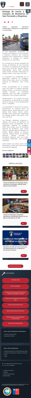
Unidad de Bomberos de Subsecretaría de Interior (15, 351)
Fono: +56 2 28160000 (8, 365)
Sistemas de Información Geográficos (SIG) (15, 299)
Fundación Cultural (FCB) (9, 334)
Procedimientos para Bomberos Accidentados (15, 318)
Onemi (5, 354)
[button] (28, 11)
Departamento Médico (9, 336)
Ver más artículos (15, 266)
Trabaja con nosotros (8, 370)
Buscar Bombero (15, 286)
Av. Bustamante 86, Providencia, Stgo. (12, 363)
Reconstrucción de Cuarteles (15, 311)
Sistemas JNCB (15, 280)
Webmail (5, 372)
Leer (24, 191)
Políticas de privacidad (8, 374)
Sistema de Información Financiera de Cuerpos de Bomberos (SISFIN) (15, 293)
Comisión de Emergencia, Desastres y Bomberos (15, 353)
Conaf (5, 356)
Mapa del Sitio (6, 375)
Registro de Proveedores (15, 323)
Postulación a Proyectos (15, 304)
